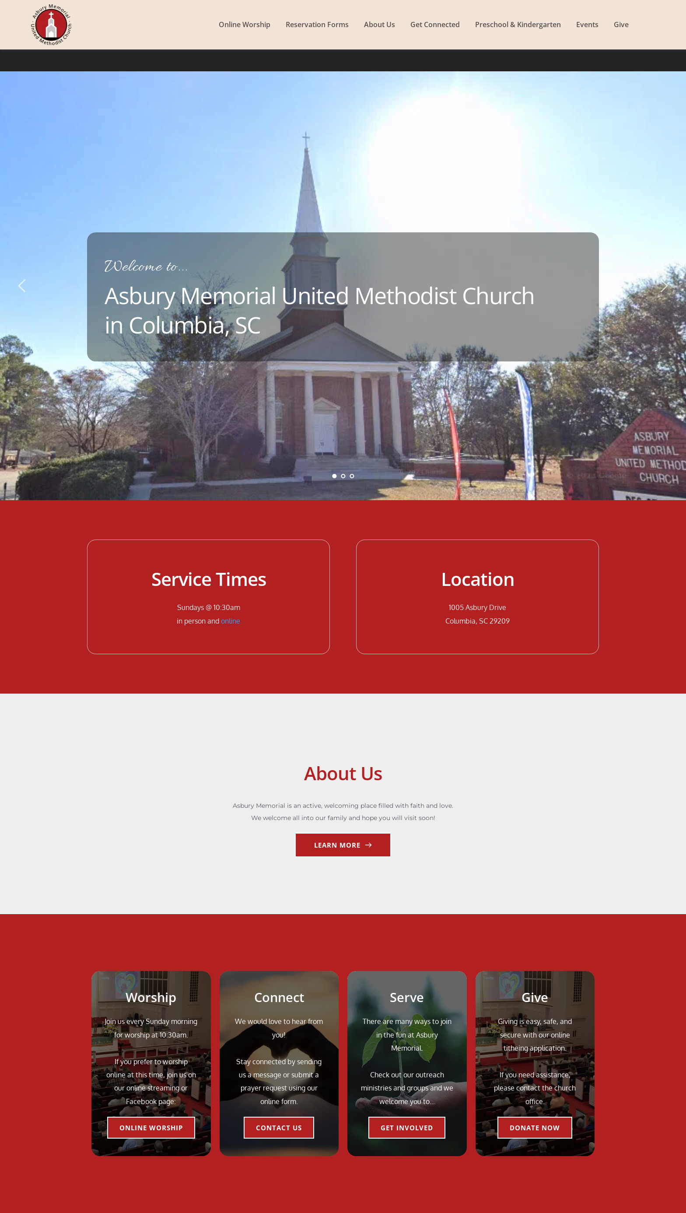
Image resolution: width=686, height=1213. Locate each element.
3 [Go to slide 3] (352, 476)
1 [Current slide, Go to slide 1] (334, 476)
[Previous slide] (22, 286)
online (230, 621)
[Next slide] (663, 286)
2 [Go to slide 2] (343, 476)
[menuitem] (245, 24)
